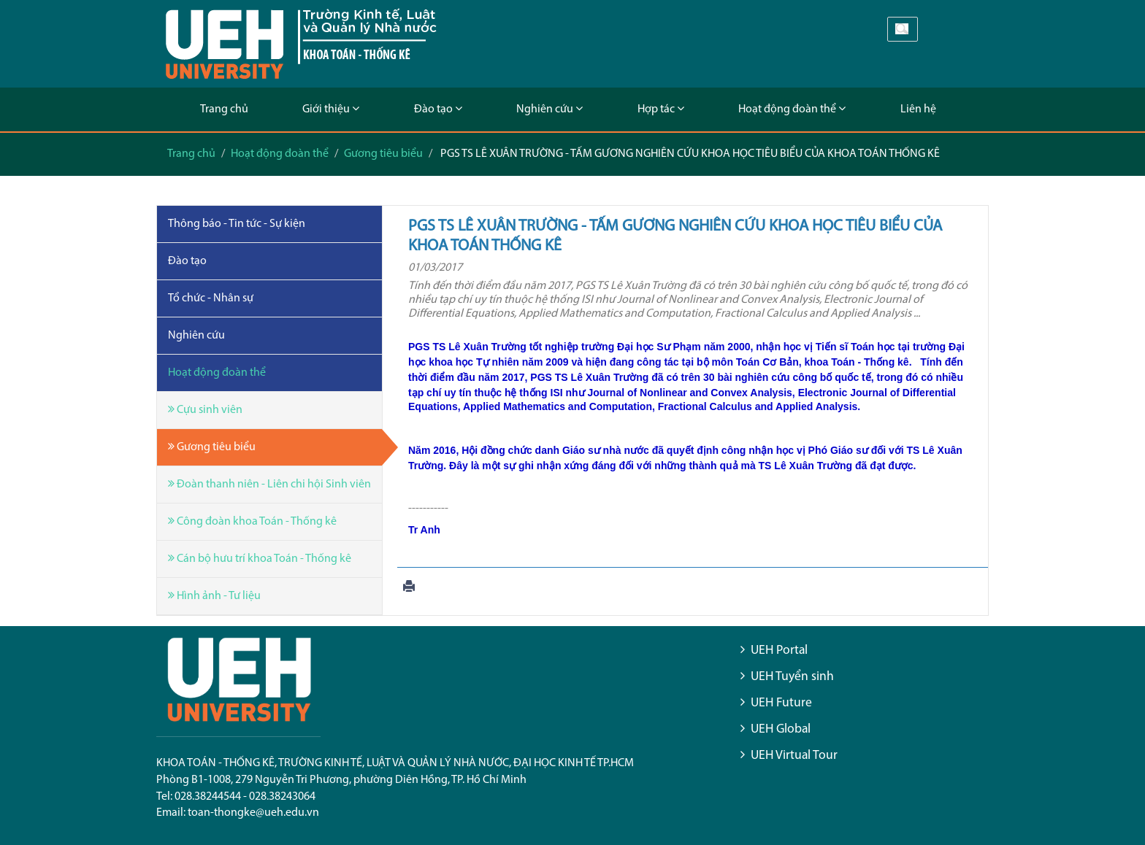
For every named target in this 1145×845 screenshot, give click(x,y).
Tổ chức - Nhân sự (210, 298)
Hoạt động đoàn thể (792, 109)
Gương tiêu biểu (383, 154)
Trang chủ (224, 109)
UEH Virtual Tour (794, 755)
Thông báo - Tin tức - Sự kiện (236, 224)
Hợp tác (660, 109)
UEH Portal (779, 650)
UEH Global (781, 729)
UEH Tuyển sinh (792, 677)
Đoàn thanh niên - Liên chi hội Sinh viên (269, 484)
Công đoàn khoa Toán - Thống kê (252, 521)
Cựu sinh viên (205, 410)
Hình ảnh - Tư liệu (214, 596)
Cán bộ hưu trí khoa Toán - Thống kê (259, 558)
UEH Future (781, 703)
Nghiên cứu (549, 109)
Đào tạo (438, 109)
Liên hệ (918, 109)
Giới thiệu (330, 109)
